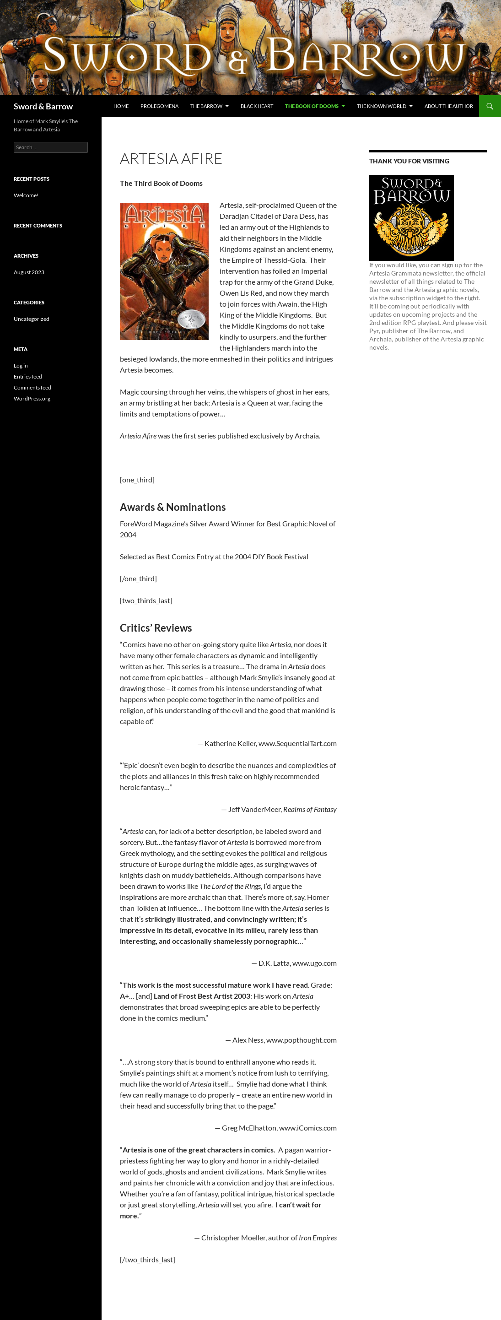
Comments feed (32, 387)
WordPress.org (32, 398)
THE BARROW (206, 106)
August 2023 (29, 272)
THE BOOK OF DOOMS (312, 106)
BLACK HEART (257, 106)
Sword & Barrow (43, 106)
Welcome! (26, 195)
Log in (21, 365)
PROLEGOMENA (159, 106)
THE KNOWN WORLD (381, 106)
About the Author (449, 106)
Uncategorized (31, 318)
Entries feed (28, 376)
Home (121, 106)
